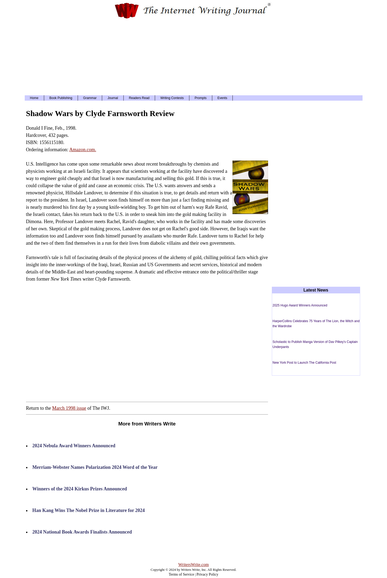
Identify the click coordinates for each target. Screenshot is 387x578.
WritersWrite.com (193, 564)
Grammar (90, 98)
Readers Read (139, 98)
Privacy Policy (207, 574)
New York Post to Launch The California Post (304, 362)
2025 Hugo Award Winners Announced (300, 305)
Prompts (201, 98)
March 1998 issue (69, 408)
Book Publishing (60, 98)
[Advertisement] (194, 56)
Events (222, 98)
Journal (112, 98)
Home (34, 98)
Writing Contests (172, 98)
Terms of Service (181, 574)
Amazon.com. (82, 149)
